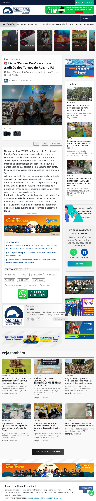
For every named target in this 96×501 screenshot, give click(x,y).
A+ (45, 143)
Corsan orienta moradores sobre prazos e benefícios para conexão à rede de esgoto (42, 24)
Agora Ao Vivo (84, 3)
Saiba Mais (60, 319)
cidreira (23, 280)
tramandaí (36, 275)
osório (9, 280)
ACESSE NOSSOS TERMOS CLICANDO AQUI (44, 498)
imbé (23, 275)
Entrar (7, 2)
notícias (10, 275)
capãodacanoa (13, 285)
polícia (51, 275)
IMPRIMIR (56, 143)
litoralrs (38, 280)
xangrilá (31, 285)
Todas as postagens (48, 451)
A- (36, 143)
